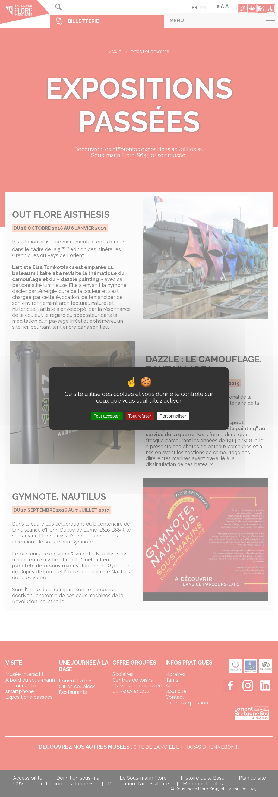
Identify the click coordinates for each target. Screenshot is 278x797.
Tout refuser (139, 416)
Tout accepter (107, 416)
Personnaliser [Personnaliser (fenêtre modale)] (173, 416)
